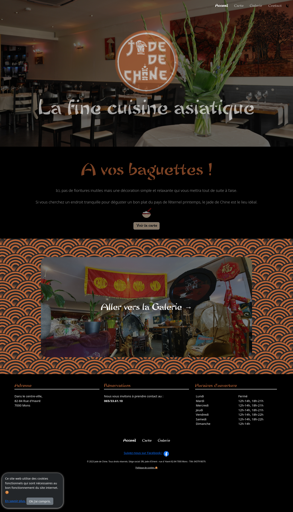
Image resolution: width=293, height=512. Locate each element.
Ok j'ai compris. (40, 501)
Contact (275, 5)
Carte (239, 5)
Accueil (221, 5)
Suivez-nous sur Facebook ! (143, 453)
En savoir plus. (15, 501)
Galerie (256, 5)
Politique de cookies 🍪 (147, 467)
